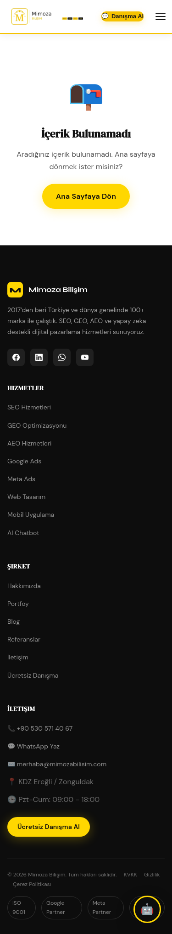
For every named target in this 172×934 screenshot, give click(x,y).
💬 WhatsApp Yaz (33, 746)
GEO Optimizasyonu (37, 425)
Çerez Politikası (32, 884)
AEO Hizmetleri (29, 443)
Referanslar (23, 639)
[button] (147, 909)
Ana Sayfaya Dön (86, 196)
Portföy (18, 604)
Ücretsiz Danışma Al (48, 827)
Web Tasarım (26, 497)
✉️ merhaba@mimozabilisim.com (56, 764)
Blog (13, 621)
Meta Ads (21, 479)
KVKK (130, 874)
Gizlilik (152, 874)
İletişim (17, 657)
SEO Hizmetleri (29, 407)
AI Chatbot (23, 533)
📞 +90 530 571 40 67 (39, 728)
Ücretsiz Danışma (32, 675)
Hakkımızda (24, 586)
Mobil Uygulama (30, 514)
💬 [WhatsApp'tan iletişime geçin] (122, 16)
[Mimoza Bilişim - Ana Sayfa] (47, 16)
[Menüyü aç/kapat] (160, 16)
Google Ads (24, 461)
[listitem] (16, 357)
